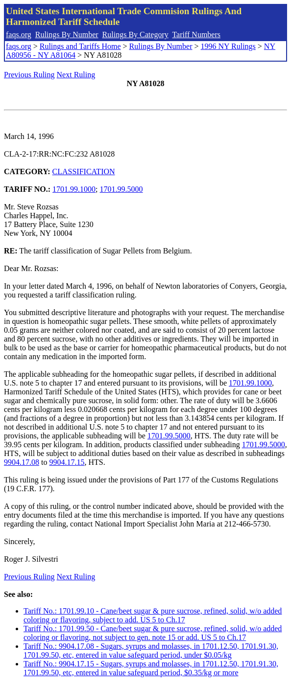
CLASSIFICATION (83, 171)
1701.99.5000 (121, 189)
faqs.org (18, 34)
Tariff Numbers (196, 34)
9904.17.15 (66, 462)
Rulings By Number (66, 34)
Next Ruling (76, 74)
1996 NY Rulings (228, 46)
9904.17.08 (21, 462)
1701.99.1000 (74, 189)
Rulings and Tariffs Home (80, 46)
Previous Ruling (29, 74)
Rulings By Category (135, 34)
